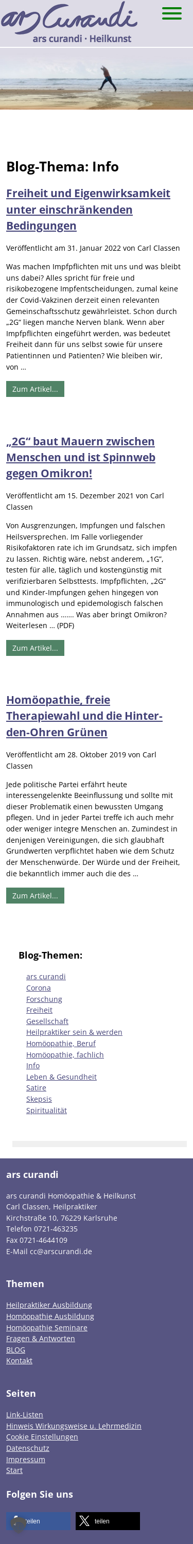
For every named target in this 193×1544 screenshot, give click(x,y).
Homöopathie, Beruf (61, 1043)
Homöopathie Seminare (46, 1327)
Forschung (44, 999)
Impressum (25, 1459)
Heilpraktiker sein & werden (74, 1032)
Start (14, 1470)
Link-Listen (24, 1414)
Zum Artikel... (35, 389)
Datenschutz (27, 1448)
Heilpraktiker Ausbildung (49, 1305)
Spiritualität (46, 1110)
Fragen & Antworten (40, 1338)
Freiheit (39, 1010)
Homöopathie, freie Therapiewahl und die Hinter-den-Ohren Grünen (84, 715)
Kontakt (19, 1360)
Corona (38, 988)
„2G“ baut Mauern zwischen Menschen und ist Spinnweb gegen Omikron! (80, 457)
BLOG (15, 1350)
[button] (38, 1521)
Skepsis (39, 1099)
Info (33, 1065)
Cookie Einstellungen (42, 1437)
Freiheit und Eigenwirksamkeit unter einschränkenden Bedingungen (88, 209)
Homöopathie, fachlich (65, 1055)
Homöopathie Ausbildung (50, 1316)
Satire (36, 1087)
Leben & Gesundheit (61, 1077)
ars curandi (46, 976)
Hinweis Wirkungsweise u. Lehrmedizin (74, 1426)
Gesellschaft (47, 1021)
